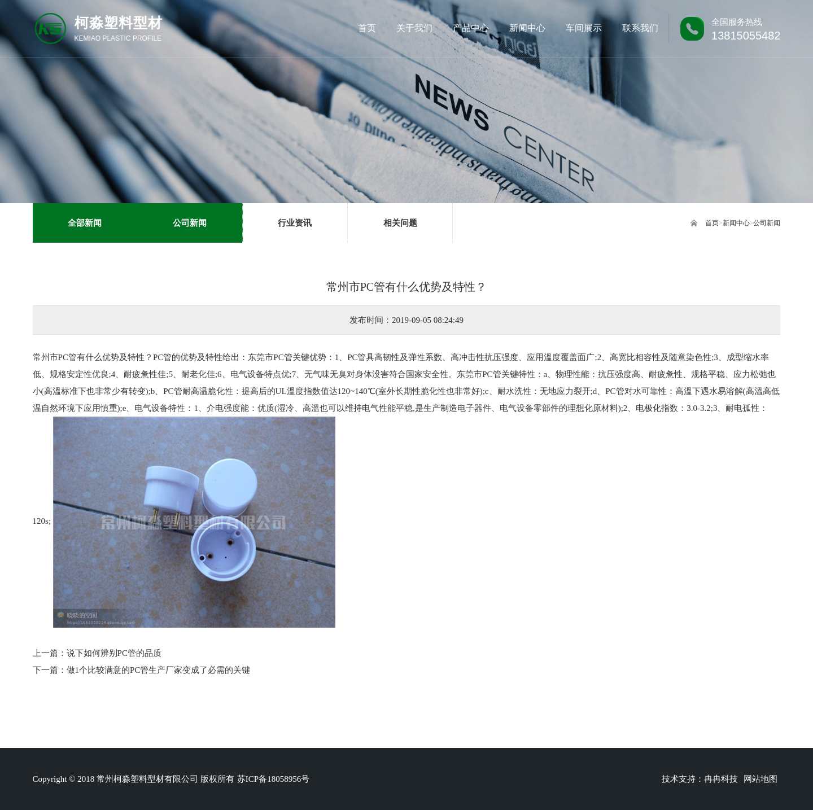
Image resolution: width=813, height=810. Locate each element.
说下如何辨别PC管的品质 (114, 653)
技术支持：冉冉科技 (700, 778)
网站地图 (760, 778)
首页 (712, 223)
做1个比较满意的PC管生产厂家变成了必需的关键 (159, 670)
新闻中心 (736, 223)
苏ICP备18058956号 (273, 778)
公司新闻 (766, 223)
